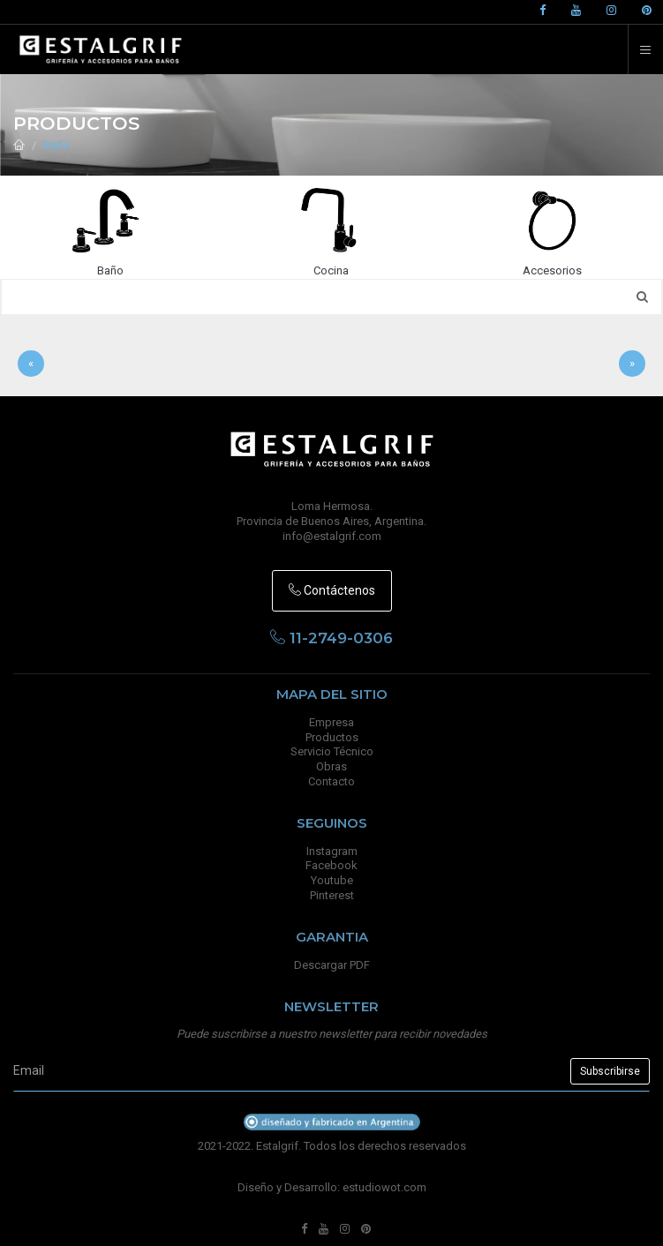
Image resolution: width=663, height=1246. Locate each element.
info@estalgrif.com (332, 536)
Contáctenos (332, 590)
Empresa (331, 722)
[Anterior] (31, 364)
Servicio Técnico (331, 751)
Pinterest (332, 895)
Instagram (332, 851)
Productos (331, 737)
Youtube (332, 880)
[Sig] (632, 364)
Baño (56, 145)
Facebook (331, 865)
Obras (331, 766)
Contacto (331, 781)
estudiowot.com (384, 1187)
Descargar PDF (332, 965)
